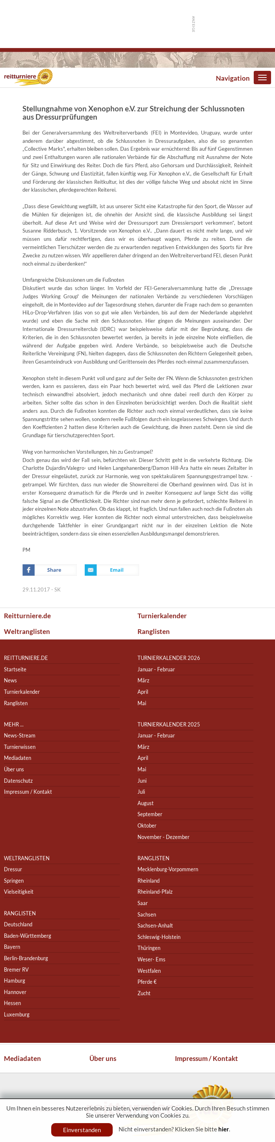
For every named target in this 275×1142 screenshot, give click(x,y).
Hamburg (14, 980)
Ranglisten (154, 631)
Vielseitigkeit (18, 892)
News (10, 680)
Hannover (15, 992)
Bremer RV (16, 969)
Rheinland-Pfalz (155, 892)
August (146, 803)
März (143, 680)
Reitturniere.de (27, 616)
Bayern (12, 947)
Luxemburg (17, 1014)
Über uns (14, 769)
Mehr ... (14, 724)
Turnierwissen (19, 746)
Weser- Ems (151, 959)
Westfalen (149, 970)
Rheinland (149, 880)
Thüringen (149, 948)
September (150, 814)
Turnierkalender (162, 616)
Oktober (147, 825)
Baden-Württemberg (27, 935)
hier (223, 1129)
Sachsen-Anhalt (155, 925)
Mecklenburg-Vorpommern (168, 869)
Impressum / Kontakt (28, 791)
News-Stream (19, 735)
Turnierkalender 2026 (169, 657)
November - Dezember (164, 836)
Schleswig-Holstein (159, 936)
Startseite (15, 669)
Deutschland (18, 924)
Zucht (144, 993)
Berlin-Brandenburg (26, 958)
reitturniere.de (26, 657)
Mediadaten (17, 758)
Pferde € (147, 981)
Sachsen (147, 914)
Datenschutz (18, 780)
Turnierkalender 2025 (169, 724)
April (143, 691)
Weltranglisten (27, 631)
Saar (143, 903)
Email (112, 570)
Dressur (13, 869)
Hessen (12, 1003)
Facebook (49, 570)
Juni (142, 780)
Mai (142, 703)
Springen (14, 880)
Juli (141, 791)
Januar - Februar (156, 669)
